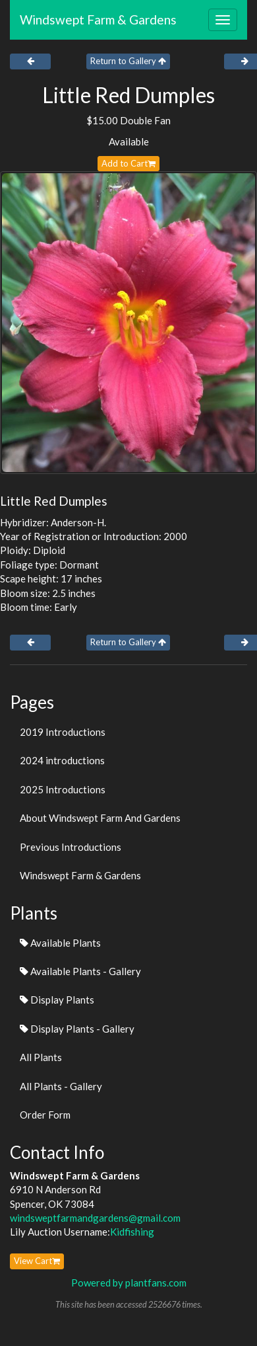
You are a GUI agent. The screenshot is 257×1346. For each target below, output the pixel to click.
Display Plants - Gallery (77, 1029)
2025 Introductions (62, 789)
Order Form (45, 1115)
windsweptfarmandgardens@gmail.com (95, 1218)
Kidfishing (132, 1232)
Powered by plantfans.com (128, 1282)
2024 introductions (62, 760)
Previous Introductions (70, 847)
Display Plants (57, 1000)
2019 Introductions (62, 732)
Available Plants (60, 943)
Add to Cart (128, 163)
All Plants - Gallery (61, 1086)
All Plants (41, 1057)
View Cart (37, 1260)
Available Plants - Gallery (80, 971)
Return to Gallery (128, 61)
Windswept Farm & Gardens (98, 19)
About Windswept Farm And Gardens (100, 818)
